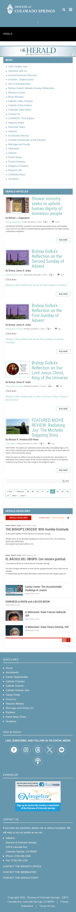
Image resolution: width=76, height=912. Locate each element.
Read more (63, 240)
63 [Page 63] (53, 491)
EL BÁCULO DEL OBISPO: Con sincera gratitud (35, 559)
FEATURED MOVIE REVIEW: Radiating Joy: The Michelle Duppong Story (17, 427)
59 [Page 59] (33, 491)
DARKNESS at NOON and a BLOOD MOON (28, 601)
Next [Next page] (14, 495)
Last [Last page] (22, 495)
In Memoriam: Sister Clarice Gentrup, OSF (47, 627)
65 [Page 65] (62, 491)
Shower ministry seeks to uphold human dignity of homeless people (17, 205)
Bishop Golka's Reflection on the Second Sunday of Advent (17, 257)
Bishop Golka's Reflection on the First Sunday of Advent (17, 312)
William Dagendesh (13, 222)
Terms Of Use (47, 906)
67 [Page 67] (8, 495)
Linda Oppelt (10, 443)
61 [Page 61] (43, 491)
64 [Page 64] (58, 491)
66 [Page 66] (67, 491)
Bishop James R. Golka (14, 275)
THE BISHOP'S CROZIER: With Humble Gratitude (37, 529)
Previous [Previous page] (20, 491)
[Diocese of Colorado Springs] (31, 9)
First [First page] (10, 491)
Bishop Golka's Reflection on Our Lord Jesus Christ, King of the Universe (17, 369)
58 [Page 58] (28, 491)
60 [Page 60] (38, 491)
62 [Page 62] (48, 491)
